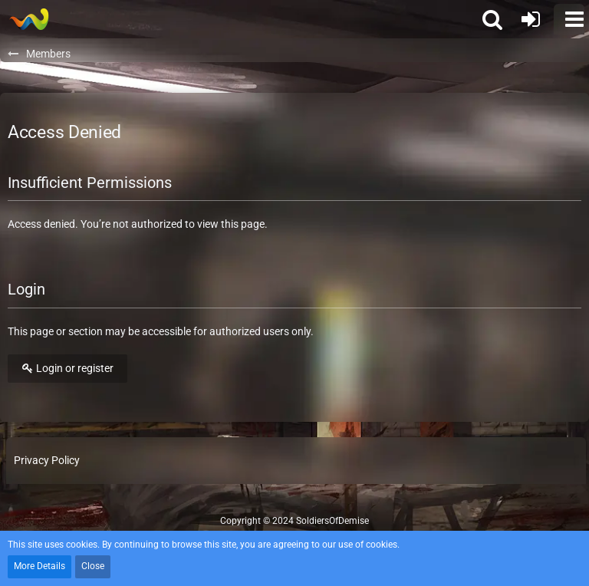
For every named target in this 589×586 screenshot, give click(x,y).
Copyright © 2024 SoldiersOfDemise (294, 520)
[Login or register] (530, 19)
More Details (39, 566)
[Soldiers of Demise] (29, 19)
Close (92, 566)
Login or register (67, 368)
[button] (569, 19)
